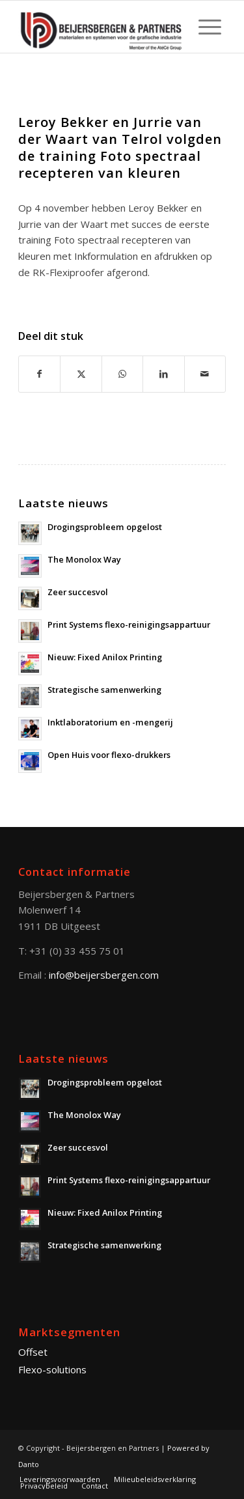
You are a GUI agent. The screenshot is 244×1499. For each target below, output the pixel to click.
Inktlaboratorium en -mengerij (110, 722)
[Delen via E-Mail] (205, 374)
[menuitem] (203, 27)
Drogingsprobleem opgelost (104, 527)
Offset (32, 1351)
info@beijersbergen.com (104, 974)
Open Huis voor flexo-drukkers (108, 755)
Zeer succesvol (77, 592)
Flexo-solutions (52, 1369)
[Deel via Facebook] (39, 374)
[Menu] (203, 27)
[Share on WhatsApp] (122, 374)
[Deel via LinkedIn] (163, 374)
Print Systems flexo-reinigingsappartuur (128, 624)
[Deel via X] (81, 374)
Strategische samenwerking (104, 689)
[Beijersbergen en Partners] (101, 27)
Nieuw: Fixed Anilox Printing (104, 657)
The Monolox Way (84, 559)
